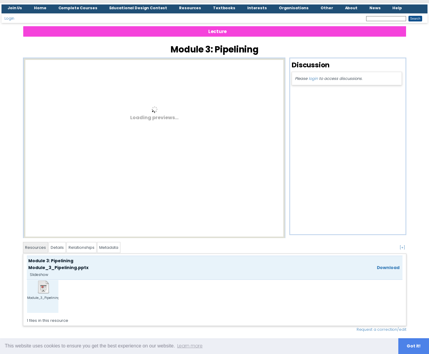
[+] (402, 247)
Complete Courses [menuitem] (77, 7)
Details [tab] (57, 247)
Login (9, 18)
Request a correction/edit (381, 329)
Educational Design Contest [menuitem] (138, 7)
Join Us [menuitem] (14, 7)
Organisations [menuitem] (294, 7)
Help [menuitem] (397, 7)
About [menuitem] (351, 7)
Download (388, 268)
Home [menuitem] (40, 7)
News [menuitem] (375, 7)
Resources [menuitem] (190, 7)
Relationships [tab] (81, 247)
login (313, 78)
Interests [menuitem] (257, 7)
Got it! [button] (414, 346)
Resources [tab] (35, 247)
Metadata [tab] (108, 247)
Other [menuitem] (327, 7)
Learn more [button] (190, 345)
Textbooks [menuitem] (224, 7)
